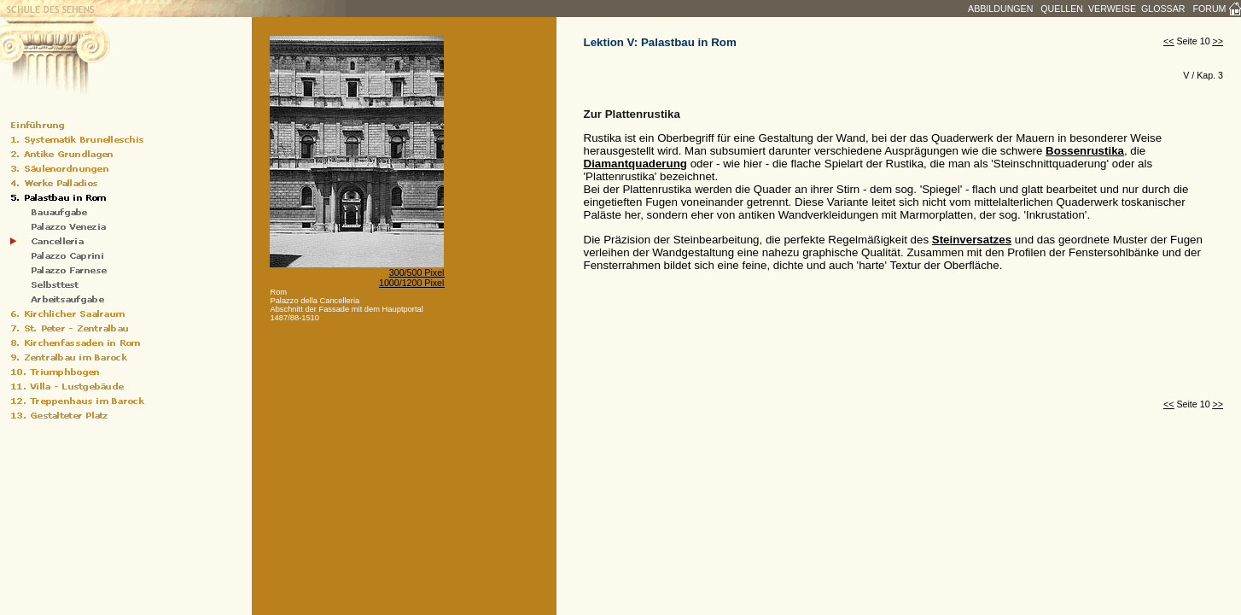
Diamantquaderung (635, 163)
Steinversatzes (971, 239)
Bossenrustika (1085, 150)
